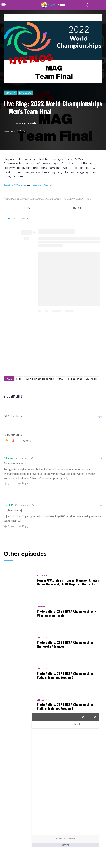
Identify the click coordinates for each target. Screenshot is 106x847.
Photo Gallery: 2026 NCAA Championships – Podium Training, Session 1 (66, 706)
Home (7, 15)
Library (10, 93)
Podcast (42, 575)
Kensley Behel (42, 185)
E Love (8, 458)
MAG (61, 378)
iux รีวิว (8, 505)
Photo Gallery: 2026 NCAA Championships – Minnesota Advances (66, 644)
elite (19, 378)
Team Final (75, 378)
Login (98, 416)
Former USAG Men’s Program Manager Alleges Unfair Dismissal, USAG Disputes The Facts (68, 582)
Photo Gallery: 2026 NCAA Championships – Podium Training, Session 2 (66, 675)
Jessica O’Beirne (15, 185)
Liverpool (91, 378)
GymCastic (29, 123)
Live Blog (25, 93)
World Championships (40, 378)
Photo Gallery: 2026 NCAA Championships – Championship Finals (66, 613)
